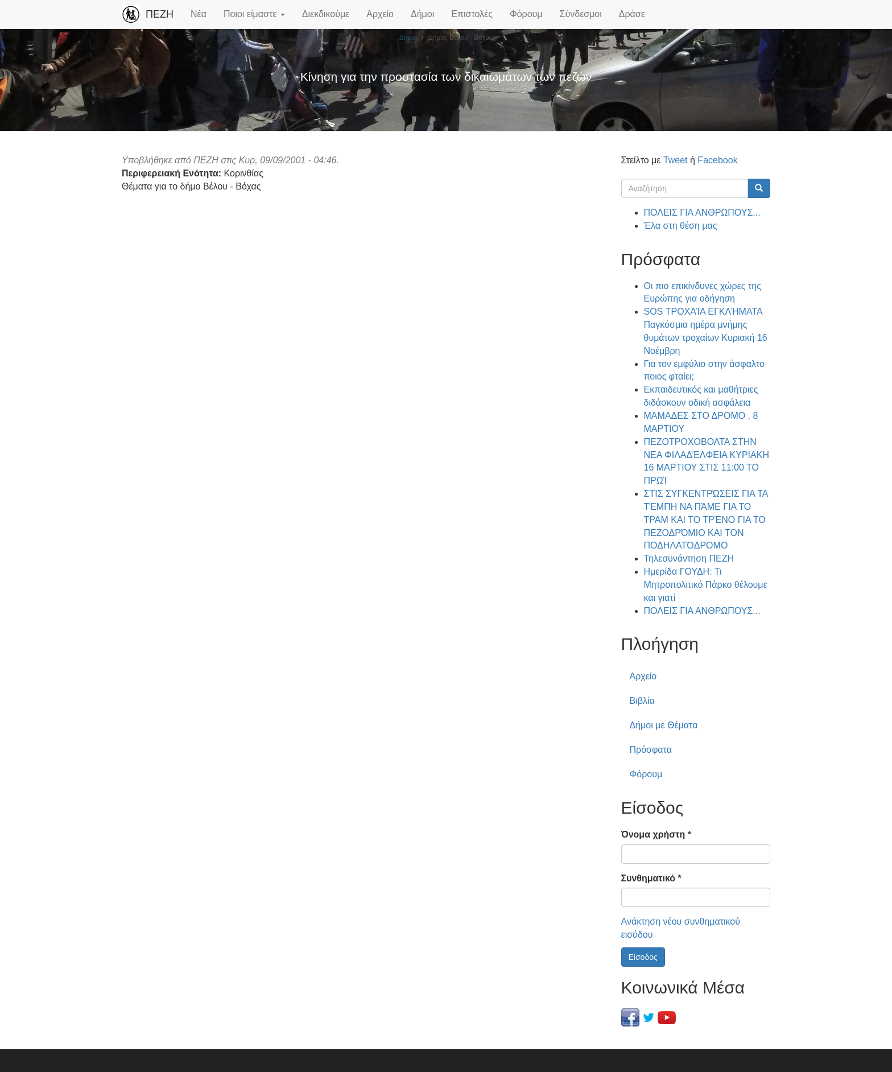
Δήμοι (422, 14)
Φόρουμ (526, 14)
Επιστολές (472, 14)
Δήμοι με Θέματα (664, 725)
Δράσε (632, 14)
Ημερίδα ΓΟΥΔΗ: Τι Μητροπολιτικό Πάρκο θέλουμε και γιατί (705, 585)
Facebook (717, 160)
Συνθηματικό (651, 878)
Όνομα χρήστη (656, 834)
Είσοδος (643, 957)
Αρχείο (380, 14)
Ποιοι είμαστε (254, 14)
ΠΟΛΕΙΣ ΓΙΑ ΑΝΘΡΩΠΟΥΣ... (702, 212)
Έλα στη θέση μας (680, 225)
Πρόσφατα (651, 749)
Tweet (675, 160)
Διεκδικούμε (325, 14)
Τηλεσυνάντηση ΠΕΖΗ (689, 558)
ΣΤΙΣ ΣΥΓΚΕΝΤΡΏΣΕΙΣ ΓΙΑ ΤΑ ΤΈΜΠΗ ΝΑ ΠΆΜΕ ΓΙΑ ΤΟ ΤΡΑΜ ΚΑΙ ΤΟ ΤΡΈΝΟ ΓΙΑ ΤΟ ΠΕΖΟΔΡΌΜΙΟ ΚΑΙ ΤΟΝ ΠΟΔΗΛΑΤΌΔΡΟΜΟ (706, 519)
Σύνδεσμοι (581, 14)
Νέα (199, 14)
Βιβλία (642, 701)
